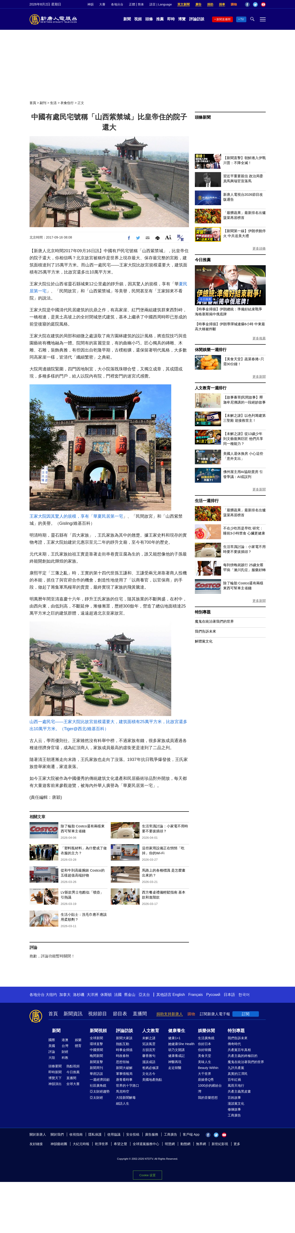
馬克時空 (122, 1091)
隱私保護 (95, 1134)
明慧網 (170, 1144)
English (178, 995)
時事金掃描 (124, 1050)
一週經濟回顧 (100, 1079)
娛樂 (78, 1040)
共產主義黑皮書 (239, 1091)
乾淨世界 (101, 1144)
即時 (171, 19)
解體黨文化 (204, 641)
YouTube (263, 4)
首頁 (33, 103)
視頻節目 (97, 1013)
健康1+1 (174, 1038)
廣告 (198, 4)
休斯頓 (106, 995)
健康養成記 (176, 1056)
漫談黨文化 (236, 1103)
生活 (53, 103)
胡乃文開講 (176, 1050)
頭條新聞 (203, 117)
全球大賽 (73, 1084)
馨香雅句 (148, 1056)
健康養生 (176, 1030)
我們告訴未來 (205, 631)
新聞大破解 (124, 1068)
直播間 (140, 1013)
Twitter (255, 4)
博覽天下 (55, 1078)
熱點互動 (122, 1044)
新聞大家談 (124, 1038)
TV (242, 19)
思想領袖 (122, 1062)
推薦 (160, 19)
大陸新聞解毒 (126, 1097)
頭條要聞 (55, 1066)
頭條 (149, 19)
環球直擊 (96, 1044)
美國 (51, 1046)
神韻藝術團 (59, 1144)
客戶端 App (191, 1134)
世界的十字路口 (127, 1085)
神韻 (90, 4)
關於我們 (57, 1134)
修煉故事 (234, 1109)
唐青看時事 (124, 1079)
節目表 (120, 1013)
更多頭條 (259, 248)
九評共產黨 (236, 1068)
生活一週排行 (207, 501)
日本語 (229, 995)
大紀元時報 (81, 1144)
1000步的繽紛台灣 (210, 1088)
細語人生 (122, 1103)
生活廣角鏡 (206, 1038)
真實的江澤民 (238, 1074)
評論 (51, 1052)
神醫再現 (174, 1062)
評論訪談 (196, 19)
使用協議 (113, 1134)
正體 (132, 4)
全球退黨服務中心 (146, 1144)
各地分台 (117, 4)
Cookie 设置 (147, 1175)
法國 (118, 995)
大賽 (102, 4)
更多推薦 (259, 338)
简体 (141, 4)
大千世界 (204, 1074)
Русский (213, 995)
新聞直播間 (223, 19)
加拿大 (65, 995)
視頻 (138, 19)
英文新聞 (183, 4)
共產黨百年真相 (239, 1050)
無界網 (201, 1144)
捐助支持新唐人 (169, 1014)
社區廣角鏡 (98, 1085)
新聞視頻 (98, 1030)
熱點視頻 (73, 1066)
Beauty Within (208, 1068)
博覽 (182, 19)
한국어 (244, 995)
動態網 (185, 1144)
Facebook (247, 4)
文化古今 (148, 1074)
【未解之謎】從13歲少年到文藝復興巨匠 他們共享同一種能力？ (243, 439)
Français (195, 995)
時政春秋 (122, 1056)
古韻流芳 (148, 1050)
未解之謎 (148, 1038)
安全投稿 (132, 1134)
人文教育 (150, 1030)
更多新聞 (259, 376)
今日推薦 (203, 260)
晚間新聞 (96, 1056)
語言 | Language (161, 4)
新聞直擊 (96, 1062)
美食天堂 (204, 1056)
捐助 (210, 4)
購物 (234, 4)
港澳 (65, 1040)
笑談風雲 (148, 1044)
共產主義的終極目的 (242, 1056)
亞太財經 (96, 1097)
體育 (78, 1046)
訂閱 (245, 1014)
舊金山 (129, 995)
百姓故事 (234, 1097)
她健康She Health (181, 1044)
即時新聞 (55, 1072)
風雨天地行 (236, 1085)
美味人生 (204, 1062)
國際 (51, 1040)
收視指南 (76, 1134)
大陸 (51, 1057)
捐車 (222, 4)
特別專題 (203, 612)
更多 (237, 1144)
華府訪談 (96, 1074)
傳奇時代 (234, 1044)
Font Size (168, 237)
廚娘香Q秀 (206, 1079)
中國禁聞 (96, 1050)
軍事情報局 (124, 1074)
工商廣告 (234, 1115)
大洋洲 (92, 995)
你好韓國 (204, 1050)
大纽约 (51, 995)
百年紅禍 (234, 1079)
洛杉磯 (78, 995)
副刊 (43, 103)
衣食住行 (67, 103)
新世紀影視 (220, 1144)
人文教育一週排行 (211, 388)
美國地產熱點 (152, 1079)
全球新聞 (96, 1038)
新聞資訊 (73, 1013)
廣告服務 (151, 1134)
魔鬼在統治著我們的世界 (214, 621)
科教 (65, 1057)
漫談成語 (148, 1062)
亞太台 (144, 995)
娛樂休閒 (206, 1030)
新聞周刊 (96, 1068)
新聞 (127, 19)
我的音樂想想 (208, 1097)
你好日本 (204, 1044)
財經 (65, 1052)
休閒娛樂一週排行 (211, 349)
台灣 (65, 1046)
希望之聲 (120, 1144)
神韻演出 (55, 1084)
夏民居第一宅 (110, 516)
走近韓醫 (174, 1068)
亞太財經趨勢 (100, 1091)
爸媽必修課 (150, 1068)
